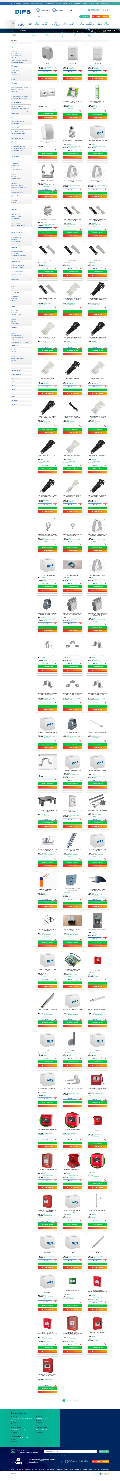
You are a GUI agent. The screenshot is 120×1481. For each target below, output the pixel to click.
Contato (84, 3)
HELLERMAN (47, 737)
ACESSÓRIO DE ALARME (73, 815)
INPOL (69, 186)
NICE (45, 68)
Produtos (26, 3)
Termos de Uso (67, 1)
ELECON (45, 540)
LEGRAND (46, 106)
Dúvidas (65, 3)
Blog (70, 3)
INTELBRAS (96, 895)
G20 (69, 226)
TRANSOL (70, 777)
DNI (69, 422)
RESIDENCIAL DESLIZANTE (99, 1054)
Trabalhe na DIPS (94, 3)
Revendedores (105, 3)
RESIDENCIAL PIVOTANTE (74, 1054)
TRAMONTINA (71, 68)
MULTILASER (46, 815)
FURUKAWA (70, 107)
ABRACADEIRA (71, 224)
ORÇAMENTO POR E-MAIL (100, 16)
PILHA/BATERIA (96, 106)
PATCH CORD (71, 106)
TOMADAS (70, 67)
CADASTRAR (104, 1451)
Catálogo (58, 3)
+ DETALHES (45, 71)
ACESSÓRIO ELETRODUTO (74, 145)
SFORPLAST (71, 304)
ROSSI (69, 936)
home (20, 30)
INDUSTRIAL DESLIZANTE (49, 67)
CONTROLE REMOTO (72, 974)
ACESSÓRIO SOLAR (97, 894)
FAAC (45, 975)
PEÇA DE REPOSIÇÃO (98, 814)
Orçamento (77, 3)
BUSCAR (85, 16)
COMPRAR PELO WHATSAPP (48, 113)
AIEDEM (95, 147)
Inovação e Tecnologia (37, 3)
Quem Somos (17, 3)
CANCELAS (46, 894)
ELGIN (94, 107)
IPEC (69, 816)
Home (12, 1469)
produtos (24, 30)
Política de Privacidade (60, 1)
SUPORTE (45, 146)
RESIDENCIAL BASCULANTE (99, 1014)
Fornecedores (49, 3)
